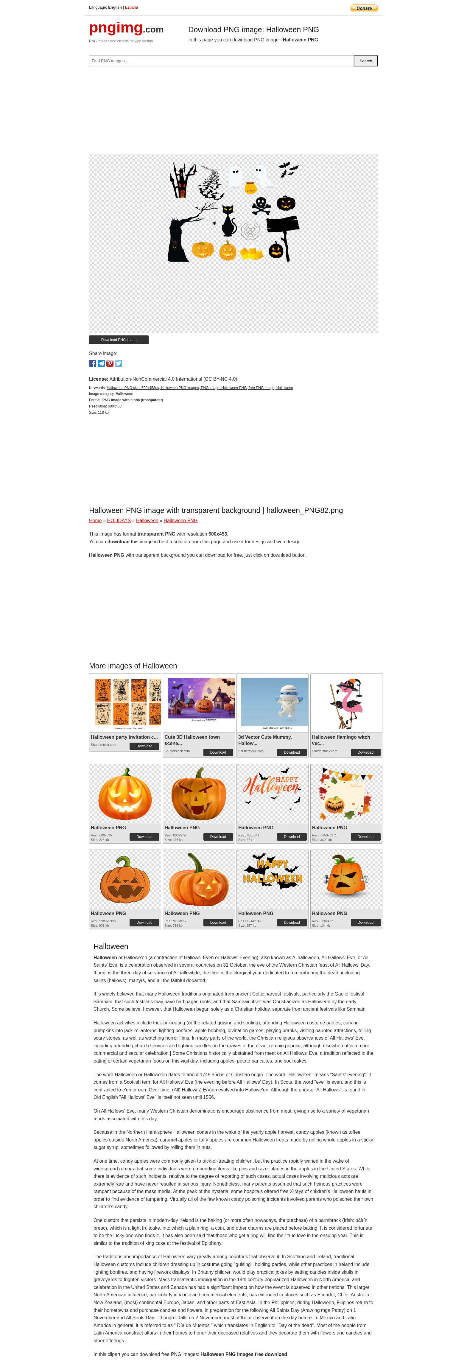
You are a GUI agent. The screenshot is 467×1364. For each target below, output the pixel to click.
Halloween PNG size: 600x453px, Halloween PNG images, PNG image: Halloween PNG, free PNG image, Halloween (200, 388)
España (131, 7)
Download (144, 746)
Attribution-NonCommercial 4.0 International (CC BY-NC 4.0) (173, 379)
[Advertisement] (233, 113)
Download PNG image (119, 340)
